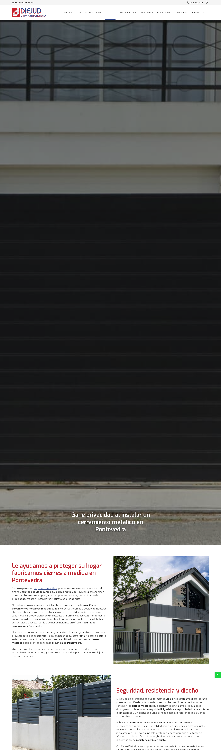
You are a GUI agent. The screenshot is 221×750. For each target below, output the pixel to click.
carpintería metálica (45, 588)
